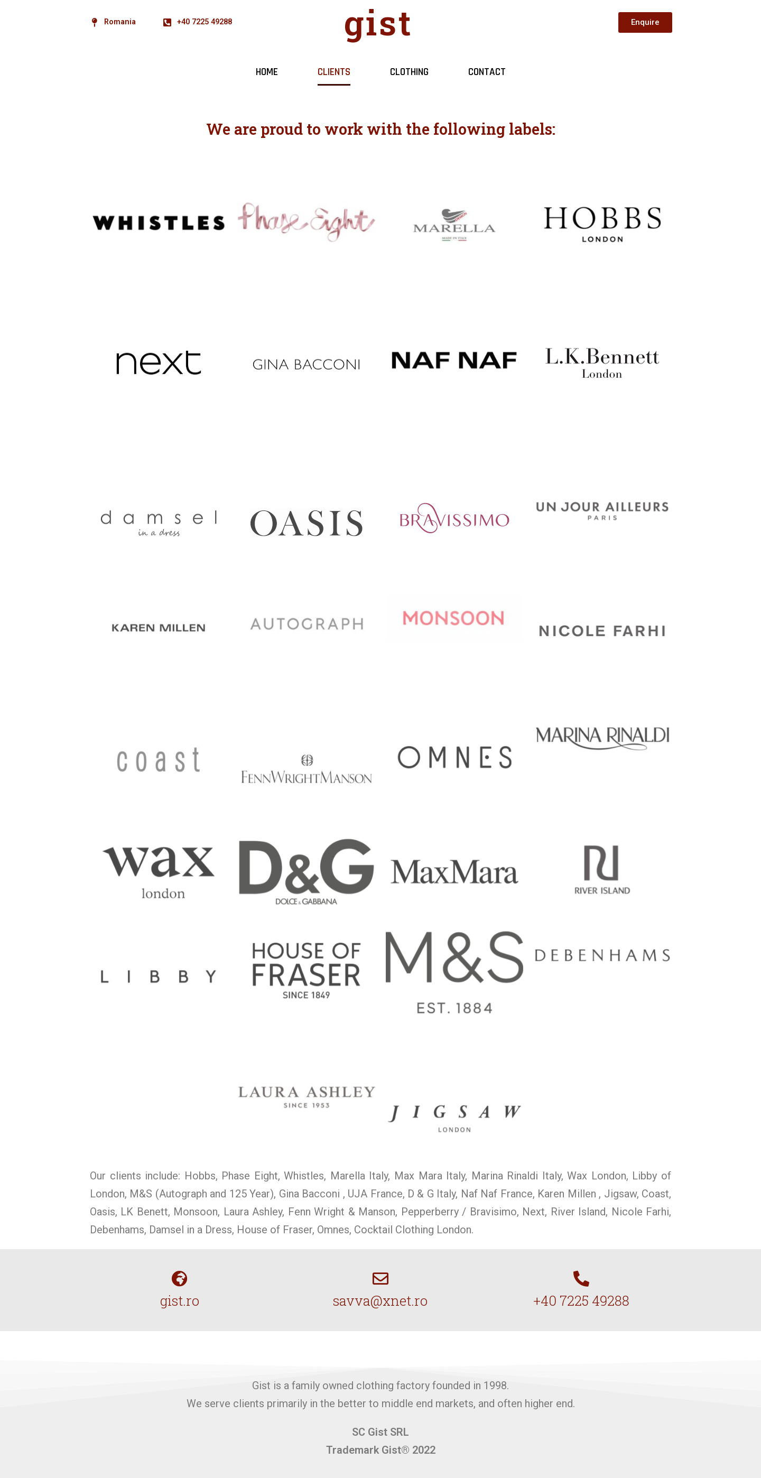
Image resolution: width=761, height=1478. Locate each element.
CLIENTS (334, 72)
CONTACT (487, 72)
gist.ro (179, 1300)
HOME (267, 72)
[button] (645, 22)
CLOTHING (409, 72)
